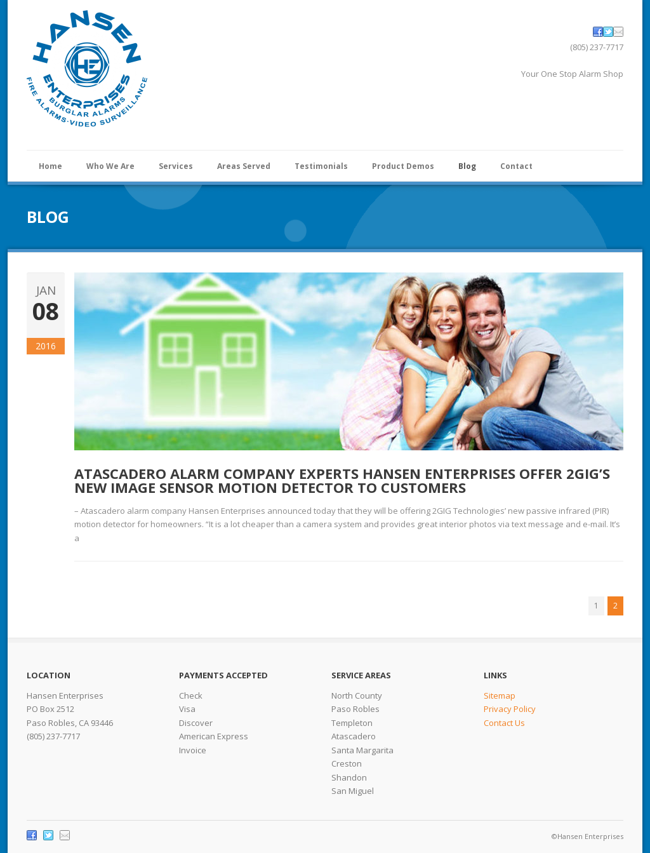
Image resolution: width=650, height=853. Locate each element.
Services (176, 166)
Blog (467, 166)
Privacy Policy (510, 709)
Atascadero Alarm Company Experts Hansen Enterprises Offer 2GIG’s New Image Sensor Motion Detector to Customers (342, 480)
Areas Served (243, 166)
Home (50, 166)
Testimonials (321, 166)
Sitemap (499, 695)
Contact (516, 166)
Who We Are (110, 166)
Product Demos (403, 166)
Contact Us (504, 723)
